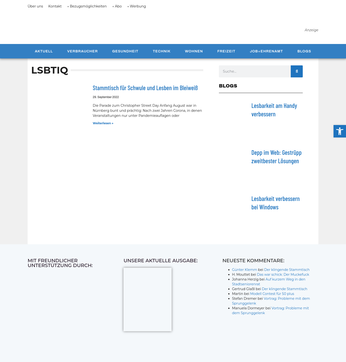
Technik (162, 53)
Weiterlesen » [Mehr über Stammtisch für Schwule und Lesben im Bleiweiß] (103, 125)
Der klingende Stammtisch (287, 272)
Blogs (304, 53)
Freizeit (226, 53)
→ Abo (117, 6)
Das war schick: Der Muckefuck (283, 277)
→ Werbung (136, 6)
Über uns (35, 6)
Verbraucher (82, 53)
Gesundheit (125, 53)
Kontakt (55, 6)
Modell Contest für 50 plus (272, 296)
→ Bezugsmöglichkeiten (87, 6)
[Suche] (297, 74)
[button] (340, 131)
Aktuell (44, 53)
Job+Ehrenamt (266, 53)
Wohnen (194, 53)
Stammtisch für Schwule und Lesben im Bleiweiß (145, 90)
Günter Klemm (244, 272)
